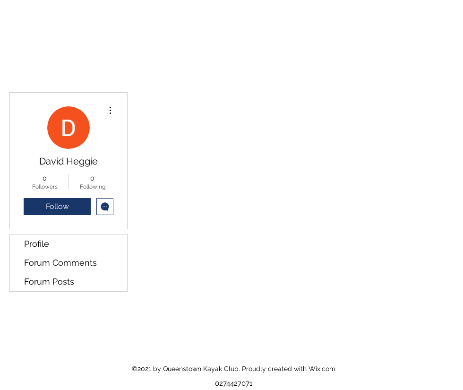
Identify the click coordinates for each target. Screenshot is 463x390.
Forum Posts (49, 281)
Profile (36, 244)
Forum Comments (60, 263)
